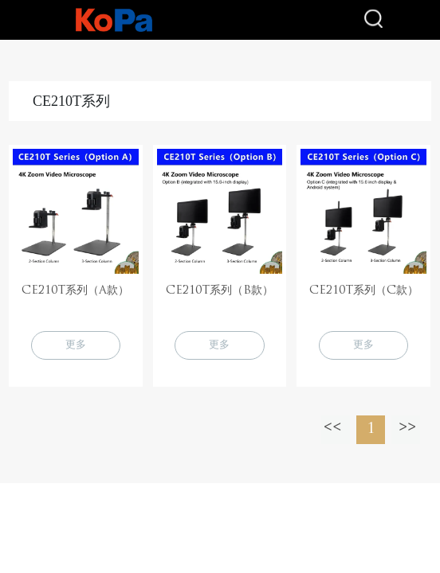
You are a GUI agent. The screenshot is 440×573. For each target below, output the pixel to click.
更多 (75, 345)
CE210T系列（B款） (219, 291)
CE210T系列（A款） (75, 291)
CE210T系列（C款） (363, 291)
